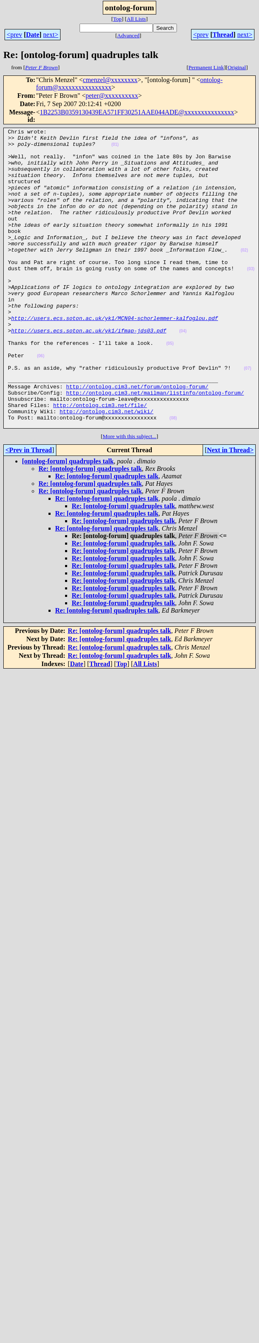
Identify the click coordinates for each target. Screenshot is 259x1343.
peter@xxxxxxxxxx (112, 95)
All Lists (136, 19)
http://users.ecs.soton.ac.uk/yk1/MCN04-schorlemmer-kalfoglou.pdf (114, 356)
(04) (182, 372)
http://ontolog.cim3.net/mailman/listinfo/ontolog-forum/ (155, 446)
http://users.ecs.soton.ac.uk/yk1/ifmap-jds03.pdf (88, 371)
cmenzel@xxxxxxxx (110, 79)
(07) (247, 417)
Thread (223, 34)
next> (50, 34)
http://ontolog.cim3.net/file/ (100, 461)
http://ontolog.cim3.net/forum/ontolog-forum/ (137, 438)
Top (117, 19)
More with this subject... (130, 496)
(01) (115, 148)
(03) (250, 297)
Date (32, 34)
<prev (14, 34)
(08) (173, 476)
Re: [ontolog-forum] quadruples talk (90, 528)
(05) (170, 387)
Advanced (128, 35)
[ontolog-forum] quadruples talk (68, 520)
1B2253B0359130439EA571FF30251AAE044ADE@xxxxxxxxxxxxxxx (137, 112)
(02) (244, 275)
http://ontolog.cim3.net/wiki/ (106, 468)
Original (237, 67)
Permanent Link (206, 67)
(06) (40, 402)
